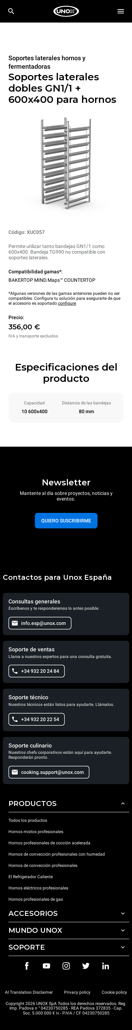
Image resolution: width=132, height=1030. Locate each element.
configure (67, 303)
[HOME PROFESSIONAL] (66, 11)
